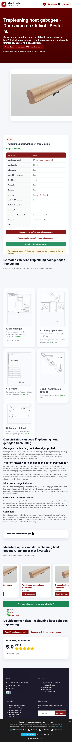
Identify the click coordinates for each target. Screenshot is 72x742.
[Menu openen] (66, 4)
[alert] (36, 730)
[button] (35, 739)
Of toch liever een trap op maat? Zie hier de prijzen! (23, 47)
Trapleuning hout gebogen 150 (37, 51)
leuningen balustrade (17, 51)
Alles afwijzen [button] (44, 734)
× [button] (70, 721)
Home (5, 51)
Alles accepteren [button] (28, 734)
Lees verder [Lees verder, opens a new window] (59, 726)
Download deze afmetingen (20, 533)
